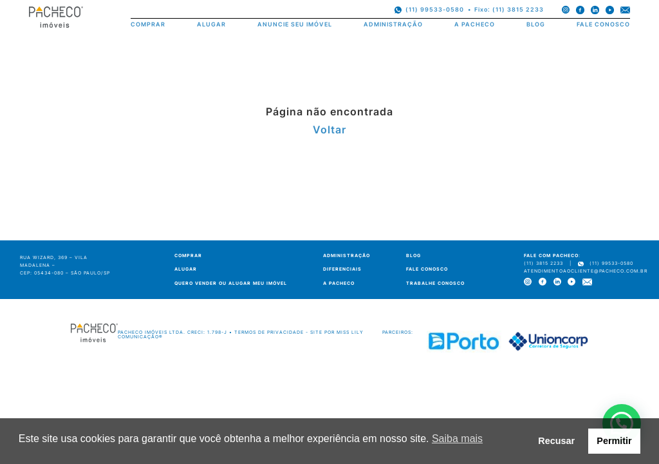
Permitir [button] (614, 441)
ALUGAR (211, 25)
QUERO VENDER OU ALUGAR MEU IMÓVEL (230, 283)
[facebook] (580, 10)
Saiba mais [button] (457, 438)
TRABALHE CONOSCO (435, 283)
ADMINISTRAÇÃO (393, 25)
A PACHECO (474, 25)
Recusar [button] (556, 441)
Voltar (329, 129)
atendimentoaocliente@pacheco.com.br (585, 271)
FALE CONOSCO (603, 25)
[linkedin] (595, 10)
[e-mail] (625, 10)
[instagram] (566, 10)
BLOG (535, 25)
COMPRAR (148, 25)
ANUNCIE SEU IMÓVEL (294, 25)
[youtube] (610, 10)
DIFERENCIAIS (342, 269)
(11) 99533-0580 (434, 9)
